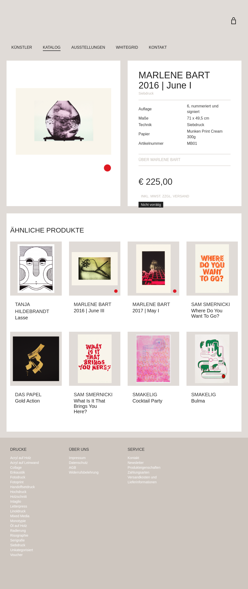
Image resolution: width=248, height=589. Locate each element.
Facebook (201, 452)
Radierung (18, 531)
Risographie (19, 535)
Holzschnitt (18, 497)
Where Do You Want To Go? (207, 313)
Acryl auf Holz (20, 458)
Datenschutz (78, 463)
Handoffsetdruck (22, 487)
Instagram (191, 452)
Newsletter (136, 463)
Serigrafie (17, 540)
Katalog (52, 47)
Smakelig (144, 394)
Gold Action (27, 400)
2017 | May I (145, 310)
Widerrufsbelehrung (84, 472)
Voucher (16, 555)
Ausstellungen (88, 47)
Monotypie (18, 521)
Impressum (77, 458)
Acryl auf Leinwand (24, 463)
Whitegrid (127, 47)
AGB (72, 467)
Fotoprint (16, 482)
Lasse (21, 317)
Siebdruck (146, 93)
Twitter (211, 452)
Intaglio (15, 501)
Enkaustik (17, 472)
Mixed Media (19, 516)
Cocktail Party (147, 400)
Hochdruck (18, 492)
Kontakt (158, 47)
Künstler (21, 47)
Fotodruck (17, 477)
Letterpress (18, 506)
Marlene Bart (159, 160)
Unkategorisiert (21, 550)
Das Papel (28, 394)
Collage (16, 467)
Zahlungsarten (138, 472)
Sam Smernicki (210, 304)
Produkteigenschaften (144, 467)
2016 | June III (89, 310)
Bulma (198, 400)
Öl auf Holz (18, 526)
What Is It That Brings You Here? (89, 406)
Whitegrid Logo (39, 25)
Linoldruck (18, 511)
